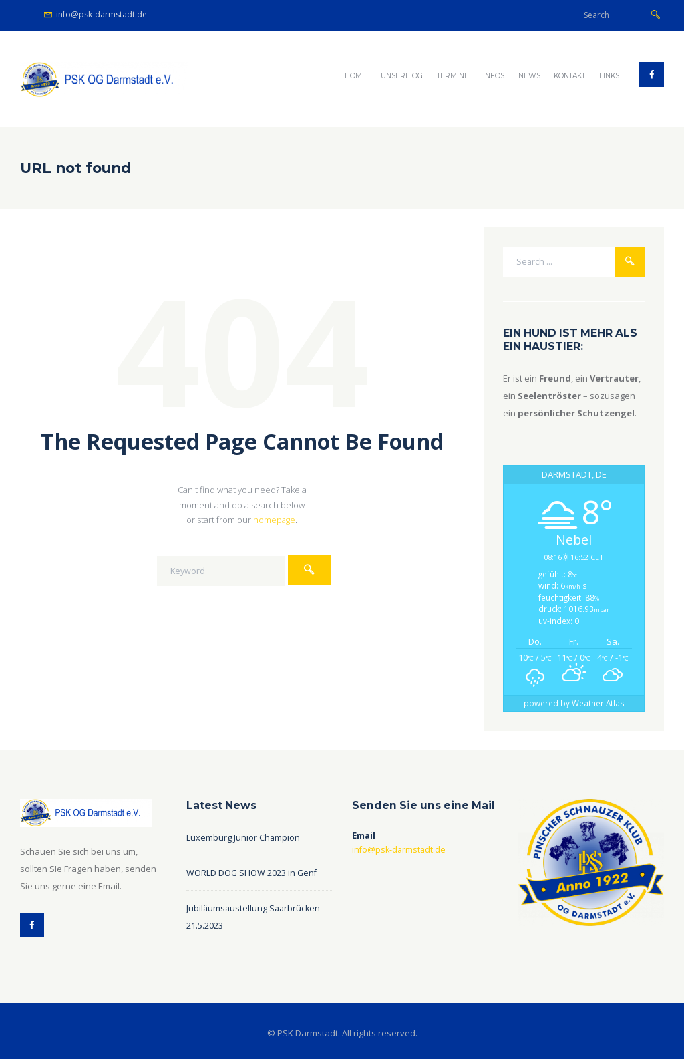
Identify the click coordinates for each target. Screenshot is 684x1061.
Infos (493, 75)
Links (609, 75)
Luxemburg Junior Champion (243, 838)
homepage (274, 520)
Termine (453, 75)
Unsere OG (402, 75)
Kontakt (569, 75)
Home (356, 75)
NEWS (529, 75)
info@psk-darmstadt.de (101, 14)
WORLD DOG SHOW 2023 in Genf (252, 873)
